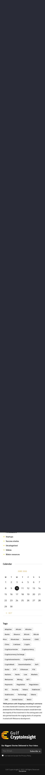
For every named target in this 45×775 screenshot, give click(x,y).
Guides (9, 505)
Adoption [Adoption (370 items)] (8, 629)
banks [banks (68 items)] (7, 634)
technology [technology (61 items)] (22, 694)
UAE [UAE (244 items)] (6, 699)
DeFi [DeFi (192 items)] (36, 664)
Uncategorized (12, 545)
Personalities (11, 532)
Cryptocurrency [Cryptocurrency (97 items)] (28, 649)
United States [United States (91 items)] (17, 699)
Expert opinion (12, 501)
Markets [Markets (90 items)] (34, 674)
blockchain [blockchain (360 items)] (15, 639)
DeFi (7, 492)
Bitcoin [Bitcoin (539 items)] (26, 634)
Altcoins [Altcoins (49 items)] (28, 629)
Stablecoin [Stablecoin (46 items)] (36, 689)
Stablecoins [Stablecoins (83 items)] (9, 694)
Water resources (13, 554)
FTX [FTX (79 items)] (33, 669)
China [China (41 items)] (7, 644)
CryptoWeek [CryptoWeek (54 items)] (9, 664)
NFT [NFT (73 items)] (28, 679)
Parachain (10, 527)
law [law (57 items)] (25, 674)
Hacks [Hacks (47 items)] (17, 674)
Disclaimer (22, 771)
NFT (7, 523)
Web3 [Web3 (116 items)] (29, 699)
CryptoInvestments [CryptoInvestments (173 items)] (12, 659)
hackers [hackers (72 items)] (8, 674)
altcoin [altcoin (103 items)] (18, 629)
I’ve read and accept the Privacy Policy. (16, 755)
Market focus (11, 514)
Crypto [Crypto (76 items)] (27, 644)
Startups (9, 536)
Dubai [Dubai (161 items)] (7, 669)
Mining (9, 519)
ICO (7, 510)
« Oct (8, 613)
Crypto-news (11, 488)
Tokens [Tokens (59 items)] (33, 694)
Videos (9, 550)
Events (9, 496)
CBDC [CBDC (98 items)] (37, 639)
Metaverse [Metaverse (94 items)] (9, 679)
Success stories (12, 541)
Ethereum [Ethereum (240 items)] (24, 669)
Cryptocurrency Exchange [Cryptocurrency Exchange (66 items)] (14, 654)
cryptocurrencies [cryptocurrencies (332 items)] (11, 649)
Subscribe (34, 751)
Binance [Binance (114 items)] (17, 634)
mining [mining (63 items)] (19, 679)
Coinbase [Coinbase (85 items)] (16, 644)
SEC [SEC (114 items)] (6, 689)
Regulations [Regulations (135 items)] (34, 684)
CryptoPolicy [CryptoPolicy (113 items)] (28, 659)
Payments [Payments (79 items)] (8, 684)
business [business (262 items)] (26, 639)
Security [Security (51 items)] (15, 689)
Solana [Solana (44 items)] (25, 689)
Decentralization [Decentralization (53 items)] (24, 664)
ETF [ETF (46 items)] (14, 669)
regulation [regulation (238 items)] (21, 684)
